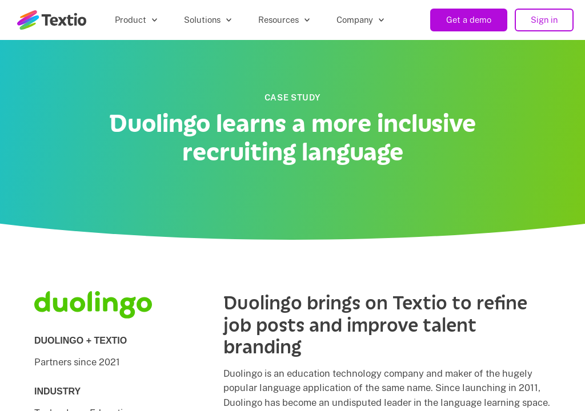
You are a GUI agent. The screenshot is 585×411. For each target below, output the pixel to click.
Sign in (544, 20)
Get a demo (468, 20)
